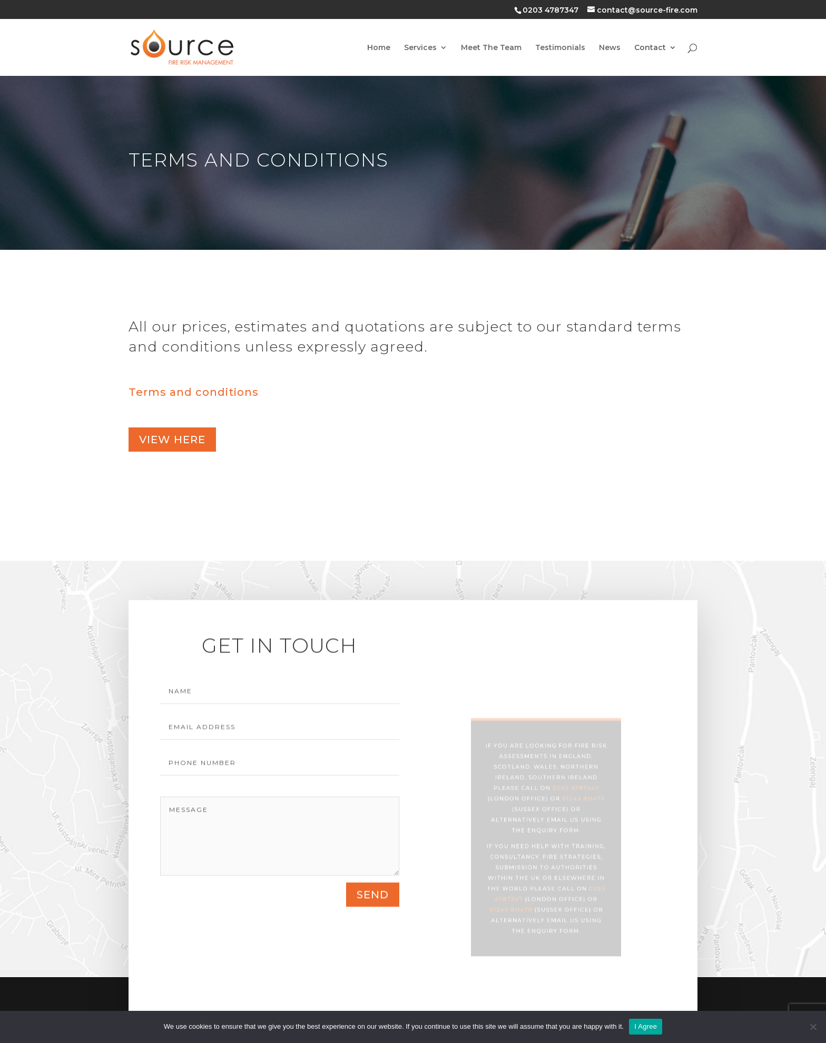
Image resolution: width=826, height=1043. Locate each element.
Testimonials (560, 48)
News (610, 48)
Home (378, 48)
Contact (650, 48)
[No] (813, 1026)
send (373, 905)
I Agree (645, 1026)
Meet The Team (491, 48)
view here (172, 439)
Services (420, 48)
